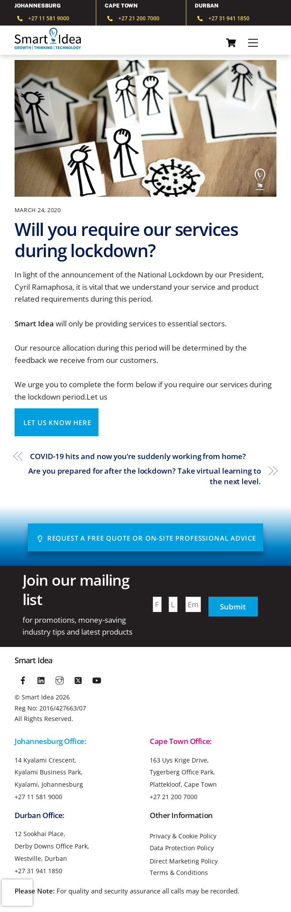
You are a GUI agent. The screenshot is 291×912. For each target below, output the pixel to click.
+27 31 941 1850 (38, 871)
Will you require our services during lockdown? (126, 239)
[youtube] (96, 679)
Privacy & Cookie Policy (183, 836)
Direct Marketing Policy (184, 861)
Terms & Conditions (179, 873)
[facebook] (23, 679)
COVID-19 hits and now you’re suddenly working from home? (138, 456)
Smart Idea (38, 697)
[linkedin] (41, 679)
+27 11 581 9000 (38, 796)
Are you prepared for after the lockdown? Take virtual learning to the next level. (144, 476)
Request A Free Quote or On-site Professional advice (146, 538)
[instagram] (60, 679)
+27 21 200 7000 (173, 796)
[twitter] (78, 679)
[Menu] (253, 43)
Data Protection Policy (182, 848)
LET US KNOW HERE (57, 422)
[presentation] (17, 892)
